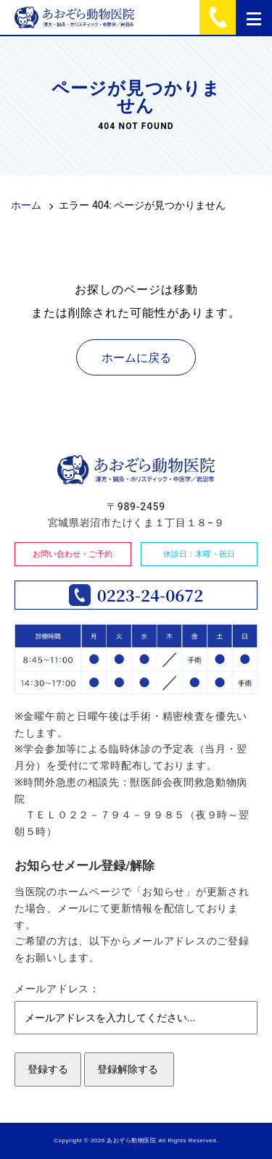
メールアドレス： (57, 988)
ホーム (26, 205)
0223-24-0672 (150, 595)
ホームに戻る (136, 358)
